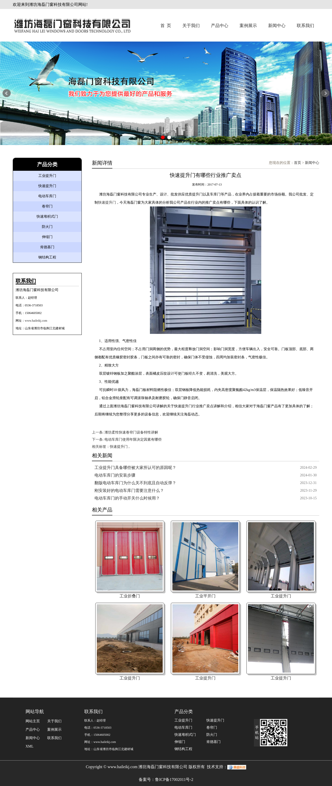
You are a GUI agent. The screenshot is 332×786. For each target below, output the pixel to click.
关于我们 (191, 25)
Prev (7, 93)
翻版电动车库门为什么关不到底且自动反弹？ (135, 483)
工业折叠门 (130, 596)
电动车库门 (47, 196)
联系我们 (305, 25)
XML (29, 746)
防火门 (47, 227)
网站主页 (33, 721)
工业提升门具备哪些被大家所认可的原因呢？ (135, 467)
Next (325, 93)
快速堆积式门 (47, 216)
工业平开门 (205, 596)
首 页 (165, 25)
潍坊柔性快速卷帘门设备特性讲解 (131, 432)
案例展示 (248, 25)
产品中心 (219, 25)
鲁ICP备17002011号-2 (174, 779)
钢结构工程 (47, 257)
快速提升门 (47, 186)
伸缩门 (47, 237)
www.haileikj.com (36, 320)
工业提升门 (47, 176)
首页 (297, 163)
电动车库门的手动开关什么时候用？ (127, 498)
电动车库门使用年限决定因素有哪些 (133, 439)
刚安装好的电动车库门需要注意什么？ (129, 490)
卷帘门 (47, 206)
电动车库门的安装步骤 (114, 475)
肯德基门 (47, 247)
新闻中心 (277, 25)
